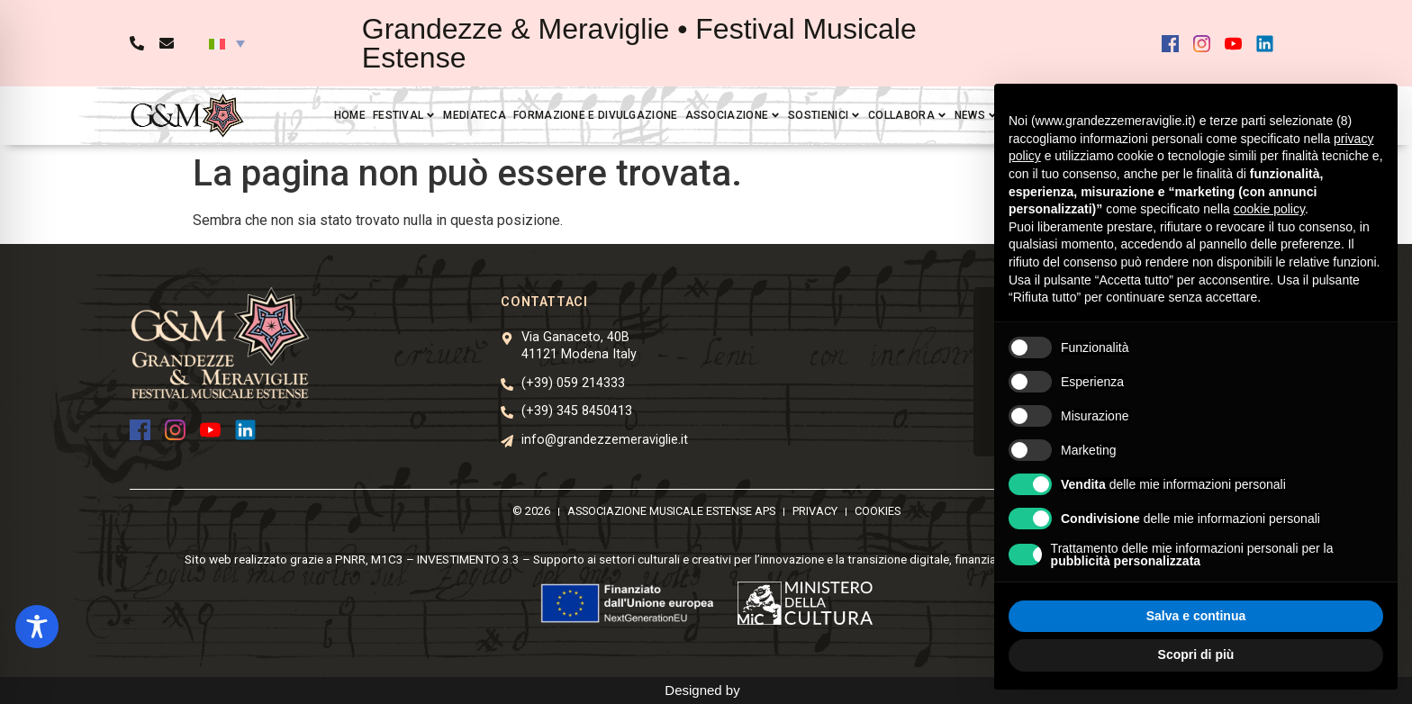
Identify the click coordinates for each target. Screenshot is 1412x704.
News (976, 115)
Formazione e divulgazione (595, 115)
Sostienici (824, 115)
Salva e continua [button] (1195, 616)
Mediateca (474, 115)
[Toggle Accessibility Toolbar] (37, 626)
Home (350, 115)
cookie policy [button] (1269, 209)
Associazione (733, 115)
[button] (227, 43)
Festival (404, 115)
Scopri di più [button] (1196, 654)
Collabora (907, 115)
